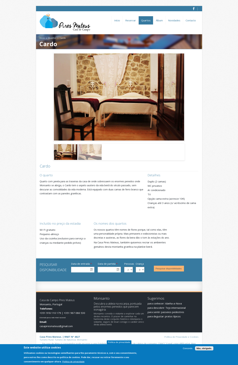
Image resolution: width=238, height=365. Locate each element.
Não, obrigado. (204, 348)
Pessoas (129, 263)
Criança (140, 263)
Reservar (130, 20)
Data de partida (108, 263)
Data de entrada (81, 263)
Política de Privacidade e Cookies (181, 336)
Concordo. (188, 348)
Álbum (159, 20)
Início (117, 20)
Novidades (174, 20)
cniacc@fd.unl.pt (181, 343)
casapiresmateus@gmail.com (56, 326)
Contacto (191, 20)
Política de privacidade (119, 342)
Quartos (146, 20)
